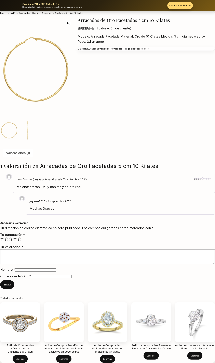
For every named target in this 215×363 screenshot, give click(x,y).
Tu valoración (11, 247)
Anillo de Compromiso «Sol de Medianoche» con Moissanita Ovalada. (107, 348)
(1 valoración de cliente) (113, 28)
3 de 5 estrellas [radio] (10, 239)
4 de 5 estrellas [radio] (15, 239)
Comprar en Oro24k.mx (180, 5)
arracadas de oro (140, 49)
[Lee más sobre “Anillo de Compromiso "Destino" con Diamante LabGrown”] (20, 359)
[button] (68, 23)
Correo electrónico (15, 276)
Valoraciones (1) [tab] (18, 153)
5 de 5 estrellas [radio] (19, 239)
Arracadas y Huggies (30, 13)
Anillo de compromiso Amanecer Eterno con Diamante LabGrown (151, 347)
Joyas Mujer (12, 13)
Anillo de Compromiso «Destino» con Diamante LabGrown (20, 348)
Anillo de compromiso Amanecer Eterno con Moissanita (195, 347)
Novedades (116, 49)
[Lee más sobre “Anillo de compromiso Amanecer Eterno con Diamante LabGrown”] (151, 356)
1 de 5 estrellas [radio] (2, 239)
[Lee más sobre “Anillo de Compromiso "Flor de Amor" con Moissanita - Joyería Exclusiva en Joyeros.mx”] (63, 359)
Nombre (7, 269)
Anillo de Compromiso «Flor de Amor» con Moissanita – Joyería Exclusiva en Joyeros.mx (63, 348)
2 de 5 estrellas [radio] (6, 239)
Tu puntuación (12, 235)
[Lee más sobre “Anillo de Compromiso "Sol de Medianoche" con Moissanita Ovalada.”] (107, 359)
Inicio (2, 13)
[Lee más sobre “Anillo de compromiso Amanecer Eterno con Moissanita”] (194, 356)
